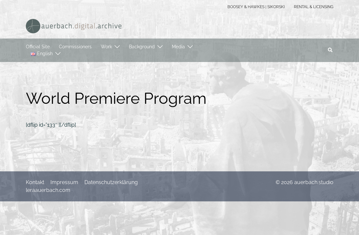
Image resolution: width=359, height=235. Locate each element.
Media (178, 46)
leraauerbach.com (48, 190)
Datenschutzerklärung (111, 182)
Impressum (64, 182)
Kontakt (35, 182)
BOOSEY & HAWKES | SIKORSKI (256, 7)
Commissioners (75, 46)
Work (106, 46)
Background (142, 46)
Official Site (38, 46)
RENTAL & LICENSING (313, 7)
